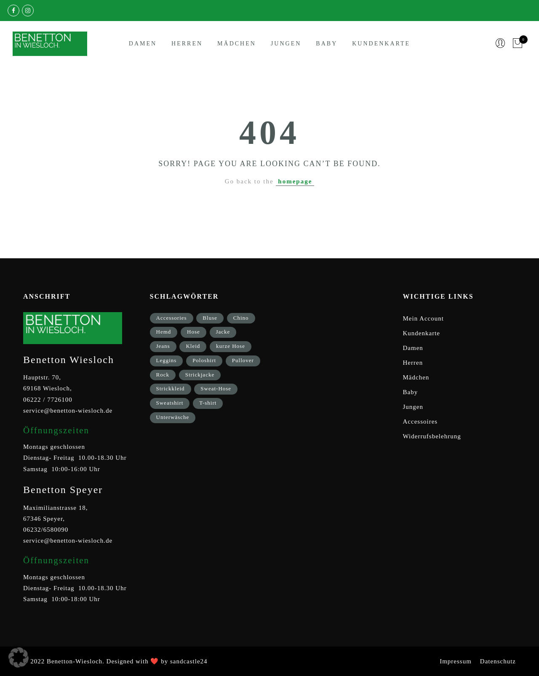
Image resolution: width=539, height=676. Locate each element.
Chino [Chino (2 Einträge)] (241, 318)
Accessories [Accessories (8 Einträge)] (171, 318)
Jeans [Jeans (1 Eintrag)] (163, 346)
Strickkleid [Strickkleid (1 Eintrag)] (170, 388)
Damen (143, 43)
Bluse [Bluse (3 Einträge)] (210, 318)
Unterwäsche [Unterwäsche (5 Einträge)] (172, 417)
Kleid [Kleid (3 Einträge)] (193, 346)
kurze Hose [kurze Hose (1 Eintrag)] (230, 346)
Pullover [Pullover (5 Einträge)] (243, 360)
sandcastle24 (189, 661)
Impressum (456, 661)
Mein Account (423, 318)
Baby (326, 43)
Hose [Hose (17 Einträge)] (193, 332)
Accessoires (420, 421)
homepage (295, 181)
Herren (187, 43)
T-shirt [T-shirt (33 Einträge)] (207, 403)
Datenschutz (498, 661)
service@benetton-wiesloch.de (67, 410)
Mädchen (236, 43)
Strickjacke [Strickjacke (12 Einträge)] (199, 374)
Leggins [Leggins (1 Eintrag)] (166, 360)
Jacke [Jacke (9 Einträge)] (223, 332)
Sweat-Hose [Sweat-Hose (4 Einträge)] (215, 388)
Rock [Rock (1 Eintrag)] (162, 374)
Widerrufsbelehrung (432, 436)
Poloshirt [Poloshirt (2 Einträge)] (204, 360)
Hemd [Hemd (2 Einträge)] (163, 332)
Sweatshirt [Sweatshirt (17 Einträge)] (170, 403)
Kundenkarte (381, 43)
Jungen (286, 43)
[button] (18, 657)
